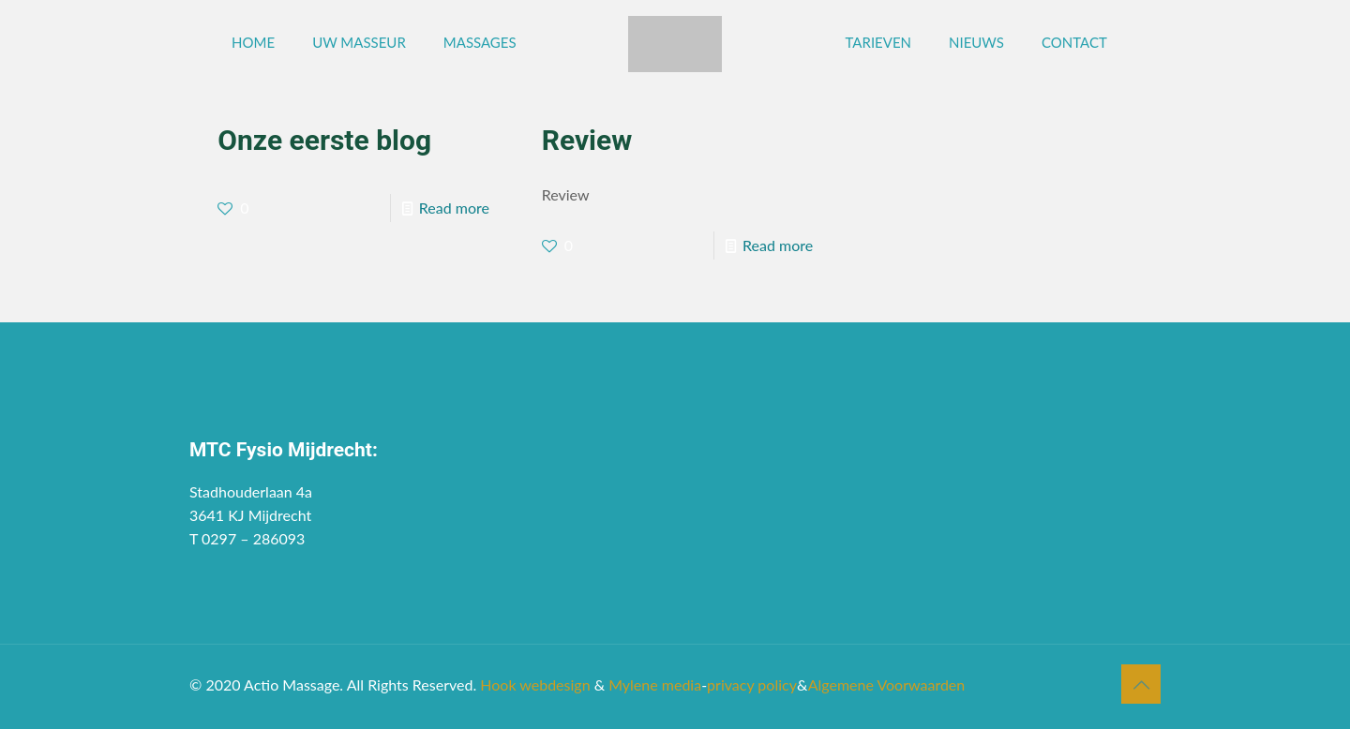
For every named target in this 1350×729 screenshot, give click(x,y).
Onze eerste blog (324, 140)
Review (587, 140)
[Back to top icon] (1141, 684)
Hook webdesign (535, 684)
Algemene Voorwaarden (887, 684)
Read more (454, 207)
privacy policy (752, 684)
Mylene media (654, 684)
